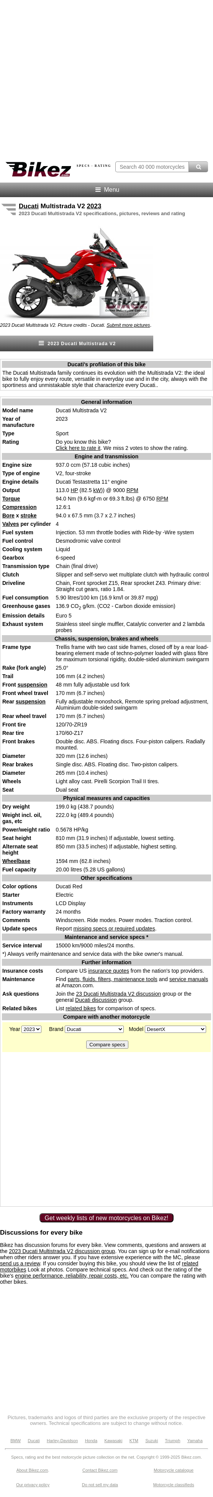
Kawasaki (113, 1440)
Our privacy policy (32, 1484)
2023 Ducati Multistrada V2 (77, 343)
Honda (91, 1440)
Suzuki (151, 1440)
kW (97, 490)
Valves (10, 524)
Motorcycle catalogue (173, 1470)
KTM (133, 1440)
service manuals (188, 979)
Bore (8, 515)
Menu (107, 189)
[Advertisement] (74, 1128)
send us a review (20, 1263)
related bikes (81, 1008)
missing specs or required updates (114, 929)
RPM (132, 490)
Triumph (172, 1440)
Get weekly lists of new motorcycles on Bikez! (107, 1218)
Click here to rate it (78, 448)
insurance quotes (108, 971)
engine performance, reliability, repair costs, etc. (71, 1276)
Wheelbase (16, 861)
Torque (11, 499)
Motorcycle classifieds (173, 1484)
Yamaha (195, 1440)
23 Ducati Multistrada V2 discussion (118, 994)
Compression (19, 507)
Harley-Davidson (62, 1440)
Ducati (29, 206)
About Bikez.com (32, 1470)
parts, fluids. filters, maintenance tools (112, 979)
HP (74, 490)
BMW (15, 1440)
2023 (94, 206)
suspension (33, 685)
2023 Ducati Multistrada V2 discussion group (62, 1251)
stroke (28, 515)
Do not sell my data (100, 1484)
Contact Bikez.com (100, 1470)
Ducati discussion (96, 1000)
